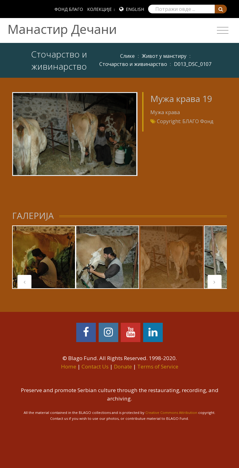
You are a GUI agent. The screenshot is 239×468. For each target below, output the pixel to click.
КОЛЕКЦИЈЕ (99, 9)
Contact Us (95, 366)
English (135, 9)
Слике (127, 56)
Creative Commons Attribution (171, 412)
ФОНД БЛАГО (68, 9)
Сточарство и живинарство (133, 64)
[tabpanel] (44, 257)
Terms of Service (157, 366)
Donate (123, 366)
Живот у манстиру (164, 56)
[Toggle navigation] (223, 30)
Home (68, 366)
